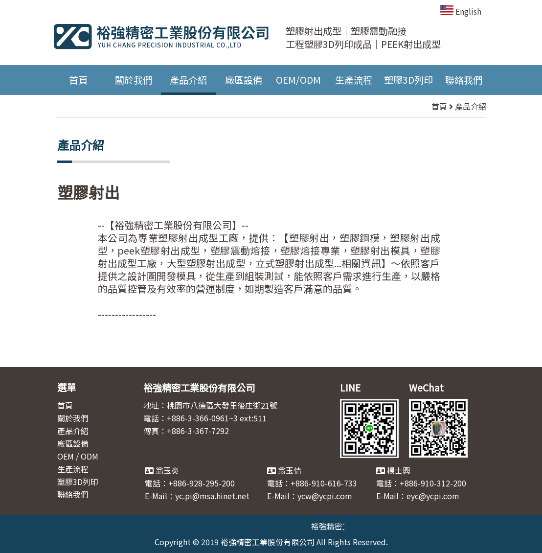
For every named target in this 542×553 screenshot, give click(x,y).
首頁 (78, 80)
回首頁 (112, 339)
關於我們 (133, 80)
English (460, 11)
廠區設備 (243, 80)
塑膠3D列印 (408, 80)
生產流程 (353, 80)
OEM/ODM (298, 80)
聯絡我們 (463, 80)
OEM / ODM (77, 456)
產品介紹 (188, 80)
